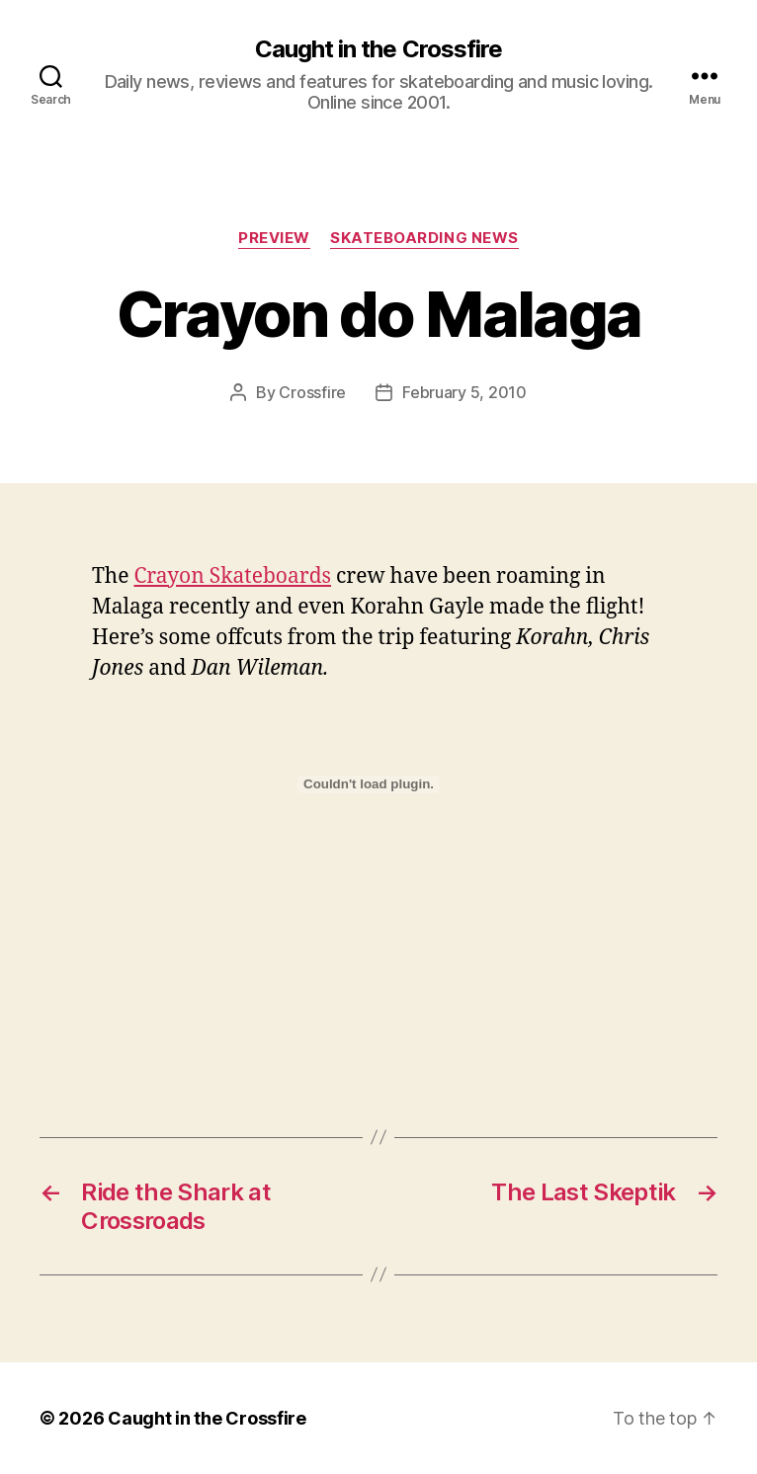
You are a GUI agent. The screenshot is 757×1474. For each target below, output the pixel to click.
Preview (274, 238)
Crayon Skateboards (232, 576)
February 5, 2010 (464, 392)
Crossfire (312, 392)
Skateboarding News (424, 238)
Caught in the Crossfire (378, 49)
